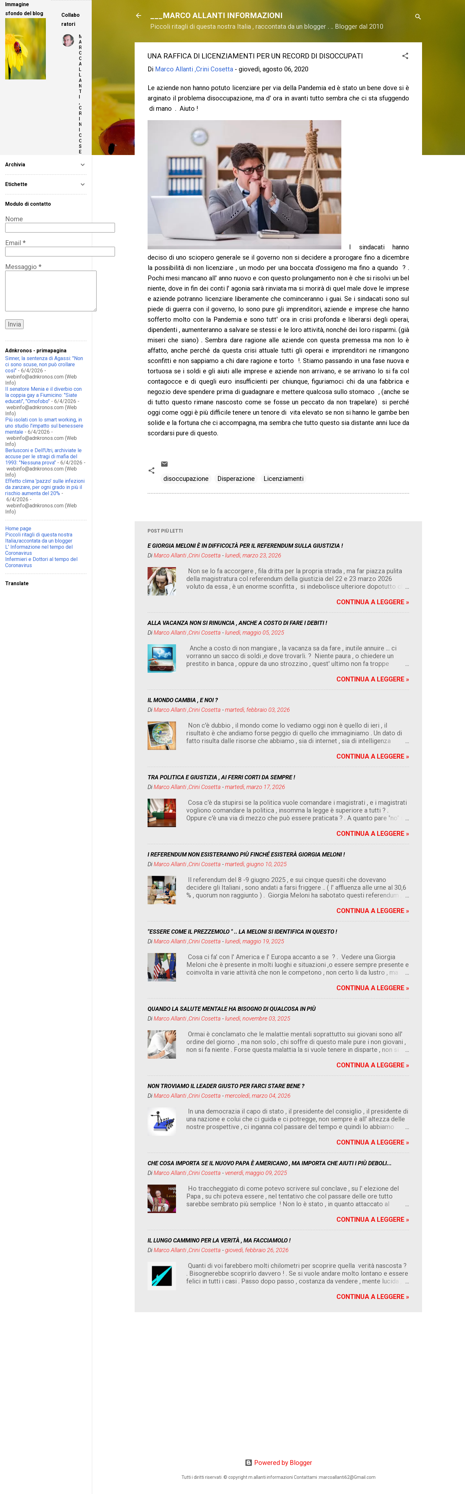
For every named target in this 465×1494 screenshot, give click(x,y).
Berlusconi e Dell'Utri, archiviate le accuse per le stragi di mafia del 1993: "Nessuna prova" (43, 456)
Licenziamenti (284, 478)
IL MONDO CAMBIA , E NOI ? (183, 700)
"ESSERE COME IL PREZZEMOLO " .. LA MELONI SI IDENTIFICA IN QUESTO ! (242, 931)
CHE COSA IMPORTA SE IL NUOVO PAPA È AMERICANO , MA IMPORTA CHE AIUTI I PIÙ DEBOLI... (270, 1163)
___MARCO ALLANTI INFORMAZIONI (216, 15)
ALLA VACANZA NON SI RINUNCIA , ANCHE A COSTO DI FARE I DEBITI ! (237, 622)
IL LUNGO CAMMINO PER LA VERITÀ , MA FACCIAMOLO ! (219, 1240)
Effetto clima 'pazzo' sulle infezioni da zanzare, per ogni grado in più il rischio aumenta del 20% (45, 487)
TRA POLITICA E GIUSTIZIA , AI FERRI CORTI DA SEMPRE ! (221, 777)
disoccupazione (186, 478)
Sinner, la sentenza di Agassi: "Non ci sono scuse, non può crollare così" (44, 364)
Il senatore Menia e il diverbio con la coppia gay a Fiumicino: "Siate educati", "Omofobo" (43, 395)
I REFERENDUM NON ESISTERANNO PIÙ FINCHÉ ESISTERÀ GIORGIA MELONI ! (246, 854)
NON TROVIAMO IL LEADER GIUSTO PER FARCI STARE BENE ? (226, 1086)
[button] (405, 56)
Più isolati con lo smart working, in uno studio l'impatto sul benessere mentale (44, 426)
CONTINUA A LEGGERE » (372, 602)
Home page (18, 528)
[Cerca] (418, 17)
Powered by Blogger (278, 1463)
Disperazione (236, 478)
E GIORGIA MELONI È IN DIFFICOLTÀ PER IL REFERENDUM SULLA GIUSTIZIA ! (245, 545)
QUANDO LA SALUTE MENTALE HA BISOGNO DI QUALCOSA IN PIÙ (232, 1008)
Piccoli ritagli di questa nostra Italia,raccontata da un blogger (38, 538)
